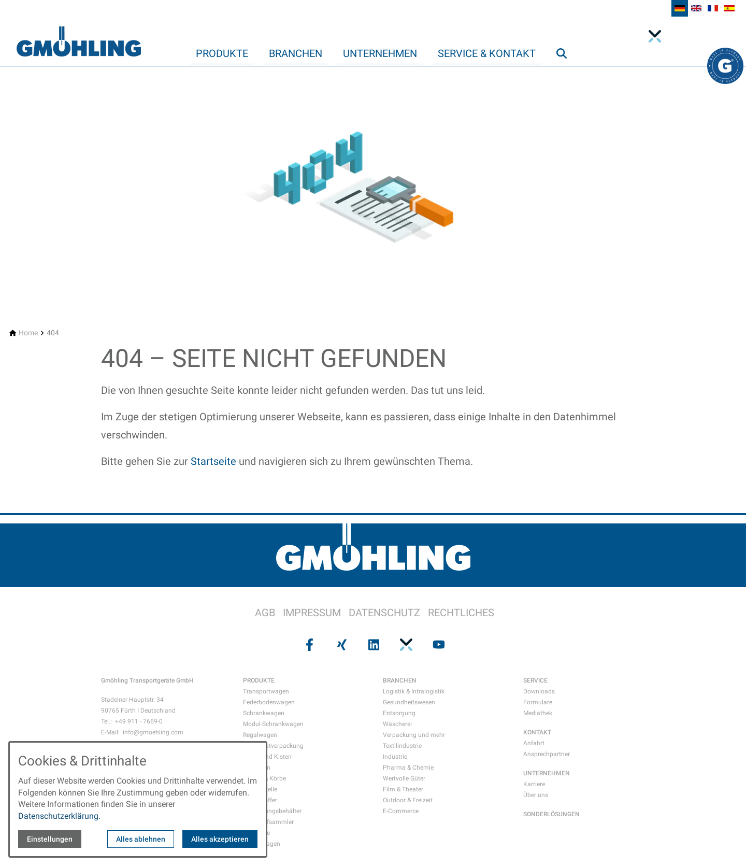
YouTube (696, 36)
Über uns (535, 795)
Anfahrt (533, 743)
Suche (566, 74)
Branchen (295, 53)
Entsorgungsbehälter (272, 811)
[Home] (28, 333)
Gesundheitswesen (409, 702)
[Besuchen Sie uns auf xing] (340, 644)
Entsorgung (399, 713)
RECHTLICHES (461, 612)
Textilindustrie (402, 745)
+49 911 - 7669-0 (139, 721)
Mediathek (537, 713)
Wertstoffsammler (268, 822)
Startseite (213, 461)
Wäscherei (397, 724)
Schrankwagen (263, 713)
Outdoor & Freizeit (408, 800)
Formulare (537, 702)
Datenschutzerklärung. (59, 816)
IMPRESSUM (312, 612)
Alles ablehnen (140, 839)
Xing (733, 36)
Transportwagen (266, 691)
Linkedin (677, 36)
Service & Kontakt (487, 53)
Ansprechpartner (546, 754)
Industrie (395, 756)
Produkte (222, 53)
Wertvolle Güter (404, 778)
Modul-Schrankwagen (273, 724)
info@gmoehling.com (153, 732)
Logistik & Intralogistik (413, 691)
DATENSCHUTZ (384, 612)
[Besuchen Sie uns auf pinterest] (405, 644)
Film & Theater (403, 789)
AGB (265, 612)
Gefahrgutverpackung (273, 745)
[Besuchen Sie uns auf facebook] (308, 644)
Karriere (534, 784)
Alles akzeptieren (220, 839)
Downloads (539, 691)
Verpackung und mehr (414, 735)
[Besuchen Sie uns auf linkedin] (373, 644)
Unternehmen (380, 53)
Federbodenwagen (269, 702)
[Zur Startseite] (79, 33)
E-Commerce (401, 811)
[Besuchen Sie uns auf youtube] (438, 644)
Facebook (715, 36)
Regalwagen (260, 735)
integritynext (658, 36)
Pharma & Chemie (408, 767)
